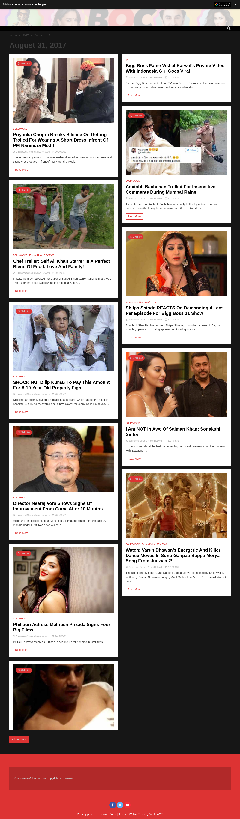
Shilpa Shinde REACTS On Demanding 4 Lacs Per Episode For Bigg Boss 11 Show (175, 310)
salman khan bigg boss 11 (139, 302)
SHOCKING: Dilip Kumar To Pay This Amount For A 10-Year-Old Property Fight (61, 385)
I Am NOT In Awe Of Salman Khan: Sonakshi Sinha (173, 431)
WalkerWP (155, 814)
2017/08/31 (59, 152)
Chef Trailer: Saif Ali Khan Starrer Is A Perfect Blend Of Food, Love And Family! (61, 264)
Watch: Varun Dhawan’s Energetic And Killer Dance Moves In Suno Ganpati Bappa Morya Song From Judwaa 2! (173, 555)
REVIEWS (49, 255)
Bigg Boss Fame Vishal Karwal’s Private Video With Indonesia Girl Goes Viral (175, 68)
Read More (21, 169)
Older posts (19, 739)
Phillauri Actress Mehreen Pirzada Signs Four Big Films (61, 627)
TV (127, 59)
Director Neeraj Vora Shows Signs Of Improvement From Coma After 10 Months (58, 506)
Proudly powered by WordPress (97, 814)
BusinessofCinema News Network (31, 152)
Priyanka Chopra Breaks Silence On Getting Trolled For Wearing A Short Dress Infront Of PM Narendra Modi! (60, 140)
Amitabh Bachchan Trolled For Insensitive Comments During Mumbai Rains (170, 189)
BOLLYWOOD (20, 129)
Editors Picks (35, 255)
